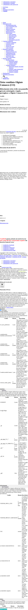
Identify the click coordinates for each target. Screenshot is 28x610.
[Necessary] (0, 310)
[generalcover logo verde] (11, 20)
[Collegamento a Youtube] (9, 3)
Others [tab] (1, 599)
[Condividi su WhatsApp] (8, 247)
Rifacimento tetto (4, 223)
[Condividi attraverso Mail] (9, 250)
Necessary (4, 310)
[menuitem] (15, 7)
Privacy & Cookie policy (6, 255)
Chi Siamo (5, 7)
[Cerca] (5, 77)
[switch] (0, 390)
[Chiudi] (2, 285)
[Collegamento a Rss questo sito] (10, 4)
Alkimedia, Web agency (5, 257)
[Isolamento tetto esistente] (14, 213)
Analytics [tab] (2, 389)
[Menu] (6, 78)
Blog (4, 8)
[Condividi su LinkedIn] (8, 249)
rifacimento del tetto (11, 131)
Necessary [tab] (2, 308)
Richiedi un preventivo (8, 9)
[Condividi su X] (6, 246)
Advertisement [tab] (3, 485)
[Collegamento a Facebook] (9, 1)
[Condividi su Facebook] (8, 245)
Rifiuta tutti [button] (3, 282)
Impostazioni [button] (7, 279)
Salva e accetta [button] (3, 609)
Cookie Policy (22, 271)
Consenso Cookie (17, 255)
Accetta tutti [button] (9, 282)
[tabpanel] (14, 350)
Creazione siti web (16, 257)
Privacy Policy (9, 307)
